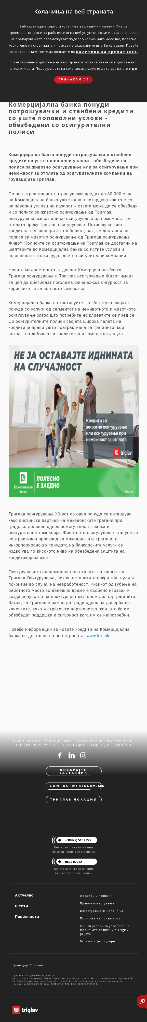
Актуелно (24, 895)
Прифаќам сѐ (73, 79)
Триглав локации (73, 799)
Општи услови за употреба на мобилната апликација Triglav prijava (104, 930)
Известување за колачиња (101, 911)
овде (132, 68)
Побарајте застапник (73, 771)
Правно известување (97, 903)
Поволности (27, 916)
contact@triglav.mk (76, 786)
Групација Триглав (27, 965)
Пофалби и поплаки (96, 896)
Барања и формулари (97, 941)
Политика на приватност (100, 918)
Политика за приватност (106, 51)
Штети (21, 905)
